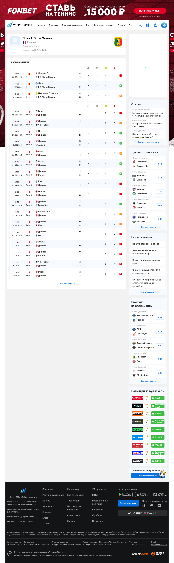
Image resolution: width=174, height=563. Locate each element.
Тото (88, 25)
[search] (140, 25)
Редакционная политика (100, 502)
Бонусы (121, 25)
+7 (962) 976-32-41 (137, 545)
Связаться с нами (128, 503)
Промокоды (98, 521)
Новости (41, 25)
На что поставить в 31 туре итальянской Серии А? (148, 134)
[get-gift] (147, 25)
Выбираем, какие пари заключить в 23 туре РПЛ (148, 123)
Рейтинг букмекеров (104, 25)
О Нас (95, 495)
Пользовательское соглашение (20, 522)
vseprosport (19, 24)
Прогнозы (53, 25)
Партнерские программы (74, 508)
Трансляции (73, 500)
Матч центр (73, 489)
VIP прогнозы (99, 489)
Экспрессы (48, 506)
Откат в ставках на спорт (145, 244)
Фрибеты (97, 515)
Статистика (73, 515)
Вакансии (97, 509)
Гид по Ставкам (75, 495)
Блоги (45, 518)
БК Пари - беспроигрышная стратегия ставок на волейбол (146, 283)
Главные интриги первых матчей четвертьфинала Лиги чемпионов (148, 113)
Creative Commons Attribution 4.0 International (64, 532)
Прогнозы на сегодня (72, 25)
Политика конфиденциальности (20, 517)
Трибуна (46, 523)
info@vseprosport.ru (159, 545)
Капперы (71, 521)
